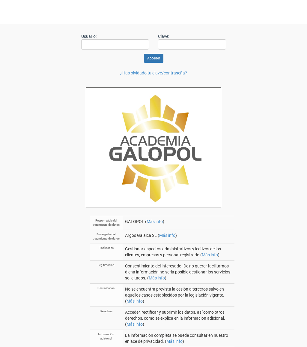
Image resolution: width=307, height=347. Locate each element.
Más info (155, 221)
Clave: (163, 36)
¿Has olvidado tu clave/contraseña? (153, 73)
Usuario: (89, 36)
